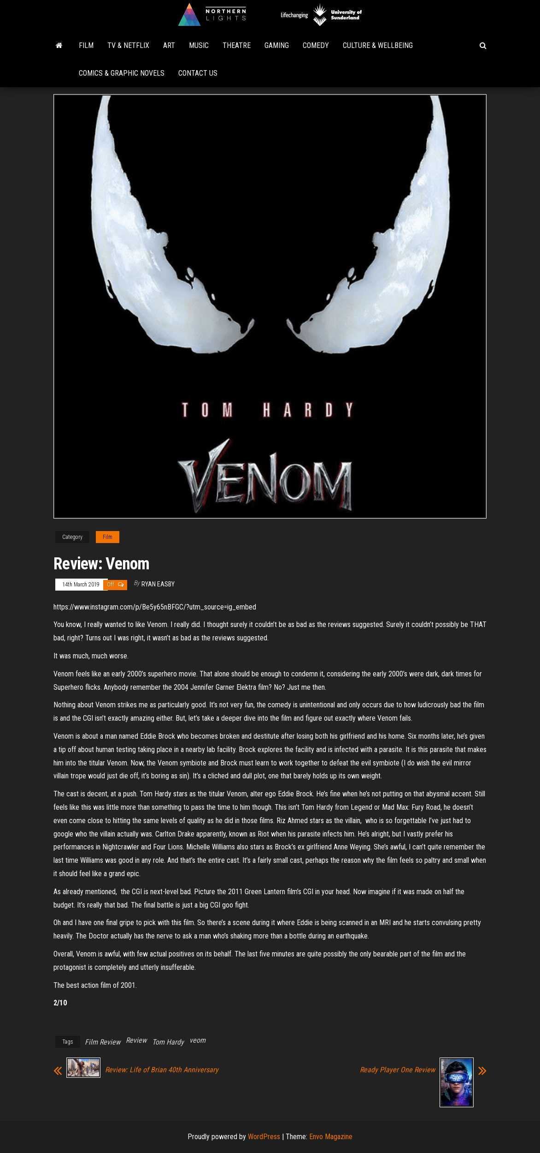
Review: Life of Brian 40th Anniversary (161, 1070)
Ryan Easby (158, 584)
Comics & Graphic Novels (121, 73)
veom (197, 1040)
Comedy (316, 45)
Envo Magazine (330, 1136)
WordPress (264, 1136)
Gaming (276, 45)
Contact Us (197, 73)
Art (169, 45)
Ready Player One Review (397, 1070)
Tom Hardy (168, 1042)
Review (136, 1040)
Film (86, 45)
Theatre (237, 45)
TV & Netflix (128, 45)
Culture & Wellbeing (378, 45)
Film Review (102, 1042)
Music (199, 45)
